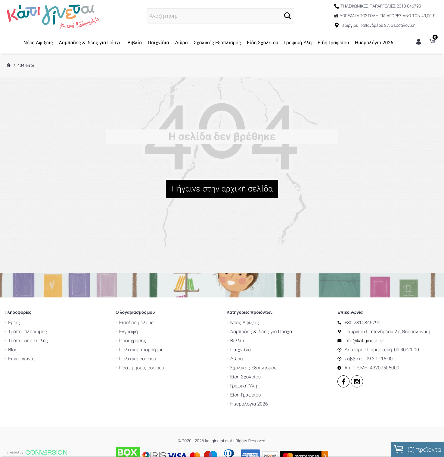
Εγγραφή (128, 260)
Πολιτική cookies (137, 288)
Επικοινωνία (21, 288)
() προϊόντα (417, 449)
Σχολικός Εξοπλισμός (217, 42)
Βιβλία (134, 42)
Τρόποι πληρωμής (27, 260)
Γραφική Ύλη (298, 42)
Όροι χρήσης (132, 269)
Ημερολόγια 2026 (374, 42)
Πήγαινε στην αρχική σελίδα (222, 189)
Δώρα (181, 42)
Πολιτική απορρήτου (141, 278)
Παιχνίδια (158, 42)
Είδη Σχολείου (262, 42)
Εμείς (14, 251)
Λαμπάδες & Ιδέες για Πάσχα (90, 42)
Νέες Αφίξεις (38, 42)
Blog (12, 278)
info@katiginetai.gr (364, 269)
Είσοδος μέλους (136, 251)
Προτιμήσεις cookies (141, 297)
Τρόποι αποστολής (28, 269)
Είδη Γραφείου (333, 42)
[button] (287, 15)
